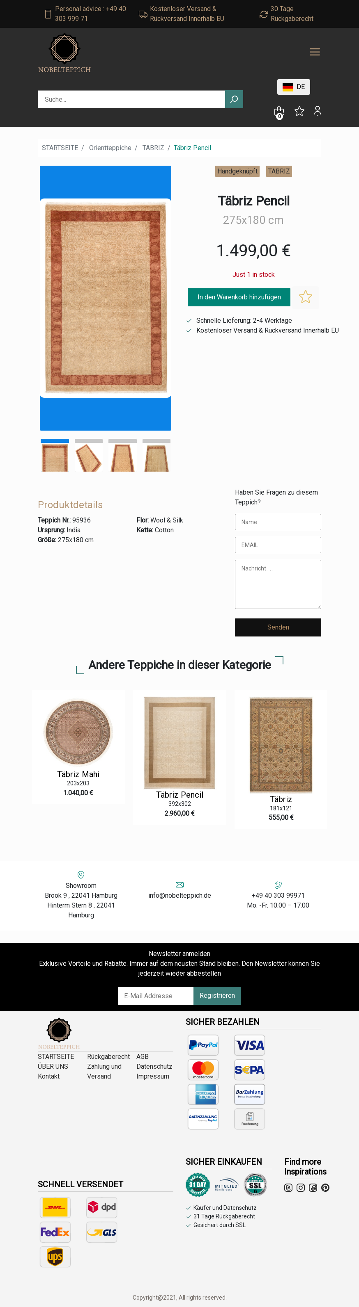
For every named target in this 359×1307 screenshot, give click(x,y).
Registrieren (217, 995)
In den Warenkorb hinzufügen (239, 297)
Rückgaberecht (108, 1057)
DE (294, 87)
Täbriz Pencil (179, 795)
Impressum (152, 1076)
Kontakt (49, 1076)
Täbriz (281, 799)
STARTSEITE (60, 148)
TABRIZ (153, 148)
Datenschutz (154, 1066)
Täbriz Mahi (78, 774)
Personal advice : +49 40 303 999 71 (90, 14)
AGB (142, 1057)
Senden (278, 627)
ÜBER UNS (53, 1066)
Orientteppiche (110, 148)
